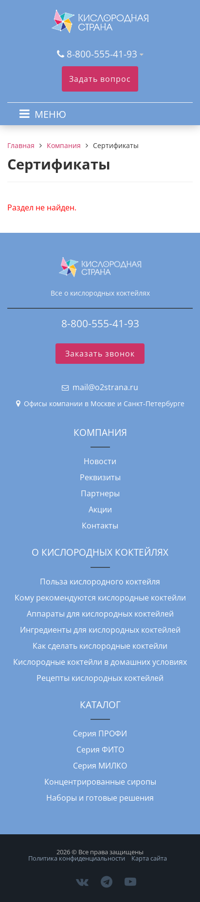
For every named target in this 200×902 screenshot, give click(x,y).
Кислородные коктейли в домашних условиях (100, 662)
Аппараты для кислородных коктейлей (100, 614)
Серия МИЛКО (100, 766)
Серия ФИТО (100, 749)
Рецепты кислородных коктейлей (100, 678)
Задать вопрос (100, 79)
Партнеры (100, 493)
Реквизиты (100, 477)
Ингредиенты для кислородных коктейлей (100, 630)
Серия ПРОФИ (100, 733)
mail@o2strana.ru (105, 387)
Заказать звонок (100, 353)
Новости (100, 461)
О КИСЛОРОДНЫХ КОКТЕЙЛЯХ (100, 552)
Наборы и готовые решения (100, 798)
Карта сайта (149, 858)
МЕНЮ (50, 114)
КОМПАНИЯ (100, 432)
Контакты (100, 525)
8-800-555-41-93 (102, 53)
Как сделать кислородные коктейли (100, 646)
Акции (100, 509)
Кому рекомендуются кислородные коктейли (100, 597)
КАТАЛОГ (100, 704)
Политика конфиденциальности (76, 858)
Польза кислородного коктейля (100, 581)
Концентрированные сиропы (100, 782)
